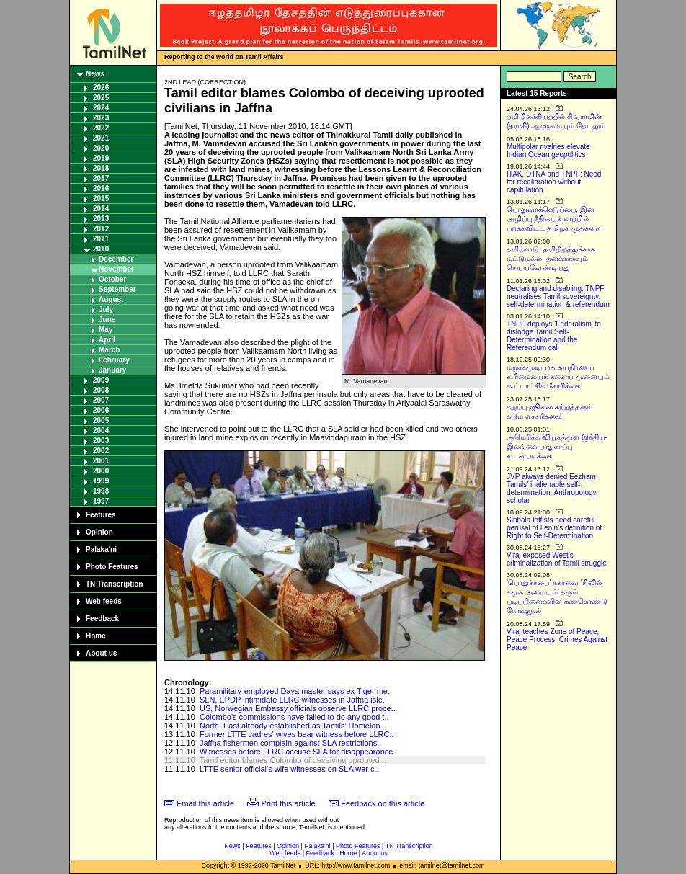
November (116, 269)
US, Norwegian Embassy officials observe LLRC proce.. (298, 708)
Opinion (99, 532)
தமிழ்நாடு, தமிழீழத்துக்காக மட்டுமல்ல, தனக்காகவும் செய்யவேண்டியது (551, 258)
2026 (101, 88)
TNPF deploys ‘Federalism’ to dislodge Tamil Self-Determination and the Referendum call (554, 336)
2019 (101, 158)
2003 (101, 441)
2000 (101, 471)
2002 (101, 451)
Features (101, 515)
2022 (101, 128)
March (109, 350)
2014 (101, 209)
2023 (101, 118)
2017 (101, 178)
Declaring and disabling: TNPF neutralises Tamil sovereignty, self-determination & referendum (558, 296)
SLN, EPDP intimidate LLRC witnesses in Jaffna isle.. (293, 699)
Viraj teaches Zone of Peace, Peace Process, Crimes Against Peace (557, 639)
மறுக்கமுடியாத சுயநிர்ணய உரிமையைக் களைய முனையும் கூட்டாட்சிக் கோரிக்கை (558, 376)
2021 (101, 138)
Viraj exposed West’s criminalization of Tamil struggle (557, 559)
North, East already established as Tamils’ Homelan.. (292, 725)
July (106, 309)
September (117, 289)
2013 (101, 219)
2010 (101, 249)
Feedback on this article (382, 803)
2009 (101, 380)
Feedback (102, 619)
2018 (101, 168)
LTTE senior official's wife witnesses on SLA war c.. (289, 768)
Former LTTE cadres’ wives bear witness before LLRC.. (297, 734)
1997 (101, 501)
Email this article (205, 803)
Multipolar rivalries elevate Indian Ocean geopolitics (548, 151)
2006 (101, 410)
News (95, 74)
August (111, 299)
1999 (101, 481)
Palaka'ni (101, 549)
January (112, 370)
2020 (101, 148)
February (114, 360)
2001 (101, 461)
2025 (101, 98)
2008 (101, 390)
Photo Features (112, 567)
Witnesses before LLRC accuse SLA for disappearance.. (299, 751)
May (105, 330)
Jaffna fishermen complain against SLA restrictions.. (290, 743)
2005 (101, 420)
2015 (101, 198)
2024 (101, 108)
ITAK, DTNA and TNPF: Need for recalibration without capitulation (554, 182)
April (107, 340)
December (116, 259)
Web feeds (104, 601)
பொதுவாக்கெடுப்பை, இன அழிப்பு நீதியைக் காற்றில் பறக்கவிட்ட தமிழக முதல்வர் (554, 218)
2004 (101, 430)
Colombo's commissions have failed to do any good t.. (294, 717)
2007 (101, 400)
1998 (101, 491)
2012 (101, 229)
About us (101, 653)
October (112, 279)
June (107, 320)
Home (96, 636)
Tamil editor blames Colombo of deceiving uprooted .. (293, 760)
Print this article (289, 803)
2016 (101, 188)
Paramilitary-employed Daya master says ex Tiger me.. (296, 691)
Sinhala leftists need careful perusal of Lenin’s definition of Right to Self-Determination (554, 528)
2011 (101, 239)
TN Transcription (114, 584)
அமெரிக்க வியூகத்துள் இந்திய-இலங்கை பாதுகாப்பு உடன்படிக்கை (557, 446)
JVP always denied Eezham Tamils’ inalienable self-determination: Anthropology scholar (552, 488)
